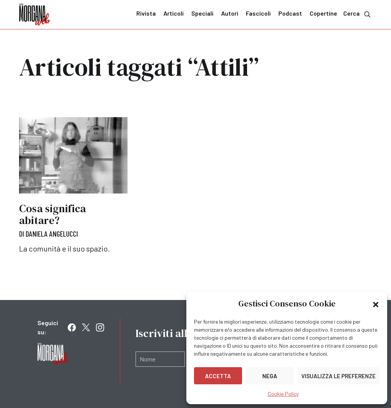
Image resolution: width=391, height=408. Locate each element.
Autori (229, 13)
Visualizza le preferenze (338, 376)
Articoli (173, 13)
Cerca (357, 14)
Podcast (290, 13)
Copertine (323, 13)
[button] (376, 304)
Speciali (202, 13)
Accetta (218, 376)
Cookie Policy (283, 393)
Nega (269, 376)
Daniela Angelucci (52, 233)
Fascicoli (258, 13)
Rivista (146, 13)
